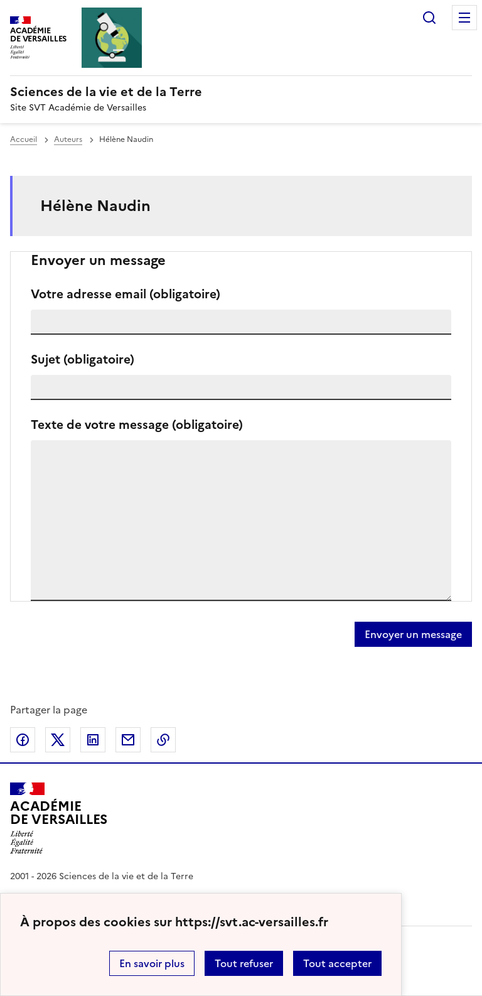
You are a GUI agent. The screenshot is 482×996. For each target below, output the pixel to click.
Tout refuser (244, 963)
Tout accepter (337, 963)
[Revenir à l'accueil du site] (58, 818)
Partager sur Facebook (22, 739)
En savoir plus (152, 963)
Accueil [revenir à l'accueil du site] (23, 139)
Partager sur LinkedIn (92, 739)
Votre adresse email (125, 294)
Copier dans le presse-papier (163, 739)
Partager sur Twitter (57, 739)
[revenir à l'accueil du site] (241, 91)
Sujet (82, 359)
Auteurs (68, 139)
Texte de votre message (137, 425)
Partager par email (128, 739)
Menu (464, 17)
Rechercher (429, 17)
